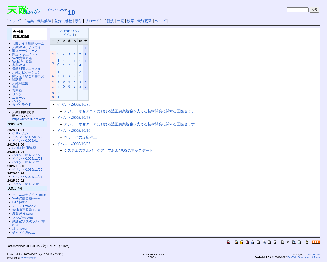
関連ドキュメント (25, 54)
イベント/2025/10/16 (27, 184)
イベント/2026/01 (25, 140)
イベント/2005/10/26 (74, 104)
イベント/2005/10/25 (74, 118)
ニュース (18, 97)
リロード (92, 21)
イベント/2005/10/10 (74, 131)
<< (61, 31)
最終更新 (144, 21)
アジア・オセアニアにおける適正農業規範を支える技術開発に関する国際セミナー (131, 111)
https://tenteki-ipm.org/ (28, 119)
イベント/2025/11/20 (27, 169)
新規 (110, 21)
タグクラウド (21, 104)
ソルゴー (22, 217)
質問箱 (17, 90)
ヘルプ (160, 21)
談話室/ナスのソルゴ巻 (28, 223)
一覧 (120, 21)
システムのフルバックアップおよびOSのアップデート (108, 150)
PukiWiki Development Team (303, 257)
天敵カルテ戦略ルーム (28, 43)
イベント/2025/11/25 (27, 155)
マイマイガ (24, 206)
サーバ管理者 (28, 257)
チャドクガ (24, 232)
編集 (30, 21)
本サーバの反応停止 (80, 137)
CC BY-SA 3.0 (312, 254)
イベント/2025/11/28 (27, 158)
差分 (58, 21)
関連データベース (25, 51)
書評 (15, 86)
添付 (78, 21)
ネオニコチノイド (29, 194)
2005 (62, 9)
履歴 (68, 21)
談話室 (17, 79)
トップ (14, 21)
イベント (53, 9)
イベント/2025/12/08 (27, 162)
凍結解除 (44, 21)
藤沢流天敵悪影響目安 (28, 76)
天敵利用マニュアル (26, 69)
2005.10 (69, 31)
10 (71, 12)
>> (77, 31)
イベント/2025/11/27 (27, 177)
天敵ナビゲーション (26, 72)
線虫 (19, 228)
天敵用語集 (20, 83)
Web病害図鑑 (22, 58)
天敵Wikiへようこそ (26, 47)
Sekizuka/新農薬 (24, 148)
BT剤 (19, 202)
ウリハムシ (20, 133)
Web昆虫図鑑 (22, 61)
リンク (17, 94)
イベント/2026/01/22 (27, 137)
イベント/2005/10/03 (74, 144)
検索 (130, 21)
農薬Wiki (18, 65)
